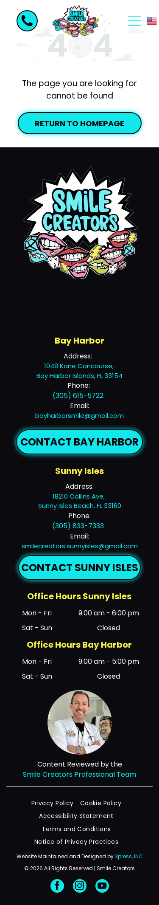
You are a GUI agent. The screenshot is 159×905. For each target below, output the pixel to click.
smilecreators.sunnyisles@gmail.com (80, 545)
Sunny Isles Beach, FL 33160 (79, 505)
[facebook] (57, 887)
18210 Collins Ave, (79, 496)
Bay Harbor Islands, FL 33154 (79, 375)
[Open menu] (134, 20)
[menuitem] (55, 803)
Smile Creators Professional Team (79, 774)
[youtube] (102, 887)
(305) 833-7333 (78, 526)
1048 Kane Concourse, (79, 365)
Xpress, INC (129, 856)
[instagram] (79, 887)
